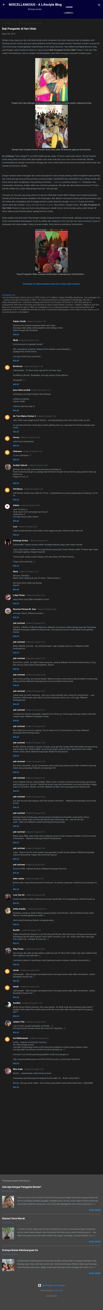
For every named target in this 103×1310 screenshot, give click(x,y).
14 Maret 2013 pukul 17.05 (32, 1012)
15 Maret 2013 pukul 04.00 (36, 1031)
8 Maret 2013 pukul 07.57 (35, 841)
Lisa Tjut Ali (18, 904)
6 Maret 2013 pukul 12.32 (46, 425)
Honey (16, 446)
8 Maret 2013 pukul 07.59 (35, 857)
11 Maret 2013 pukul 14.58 (31, 939)
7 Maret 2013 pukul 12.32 (35, 604)
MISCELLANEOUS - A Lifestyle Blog (35, 4)
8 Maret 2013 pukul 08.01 (35, 873)
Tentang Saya (33, 21)
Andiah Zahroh (20, 474)
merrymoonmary (57, 1299)
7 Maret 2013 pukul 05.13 (38, 549)
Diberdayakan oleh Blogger (51, 1294)
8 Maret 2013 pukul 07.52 (35, 787)
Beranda (16, 21)
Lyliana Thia (18, 1030)
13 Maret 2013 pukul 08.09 (34, 958)
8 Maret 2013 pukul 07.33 (35, 632)
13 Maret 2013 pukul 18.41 (30, 979)
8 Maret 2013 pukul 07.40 (35, 700)
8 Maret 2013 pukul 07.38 (35, 684)
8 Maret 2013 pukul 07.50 (35, 770)
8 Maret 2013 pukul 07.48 (35, 752)
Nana (15, 580)
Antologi (65, 21)
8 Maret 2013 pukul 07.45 (35, 735)
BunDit (16, 939)
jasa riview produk (21, 399)
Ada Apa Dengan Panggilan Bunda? (21, 1195)
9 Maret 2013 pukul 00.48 (35, 904)
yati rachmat (19, 632)
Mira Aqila (18, 1078)
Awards (50, 21)
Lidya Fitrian (19, 604)
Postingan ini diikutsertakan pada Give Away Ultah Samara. (51, 292)
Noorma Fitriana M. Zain (24, 618)
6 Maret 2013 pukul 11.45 (36, 330)
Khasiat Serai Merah (13, 1227)
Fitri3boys (18, 498)
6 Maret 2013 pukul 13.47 (32, 460)
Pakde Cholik (19, 330)
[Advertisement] (51, 1160)
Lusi (15, 535)
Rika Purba (18, 958)
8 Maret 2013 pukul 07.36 (35, 667)
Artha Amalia (19, 917)
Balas (16, 343)
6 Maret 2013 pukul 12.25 (41, 399)
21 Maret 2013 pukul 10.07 (34, 1078)
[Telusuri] (99, 5)
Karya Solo (82, 21)
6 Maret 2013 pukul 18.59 (30, 514)
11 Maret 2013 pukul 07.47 (36, 918)
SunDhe (17, 1012)
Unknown (17, 460)
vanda (16, 979)
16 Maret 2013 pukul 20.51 (39, 1047)
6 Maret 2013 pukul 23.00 (27, 535)
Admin (16, 514)
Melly (15, 349)
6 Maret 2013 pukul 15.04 (38, 474)
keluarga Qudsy (20, 549)
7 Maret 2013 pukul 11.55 (28, 580)
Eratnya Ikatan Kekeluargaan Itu (20, 1258)
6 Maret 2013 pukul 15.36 (33, 498)
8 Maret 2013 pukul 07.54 (35, 806)
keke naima (18, 887)
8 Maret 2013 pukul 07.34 (35, 651)
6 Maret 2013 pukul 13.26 (30, 446)
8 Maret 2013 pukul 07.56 (35, 822)
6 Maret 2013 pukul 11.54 (28, 349)
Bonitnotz (17, 375)
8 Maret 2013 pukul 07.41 (35, 719)
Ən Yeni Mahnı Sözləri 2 (24, 425)
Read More (95, 1219)
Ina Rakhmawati (20, 1047)
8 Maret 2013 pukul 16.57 (34, 887)
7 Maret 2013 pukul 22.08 (46, 618)
